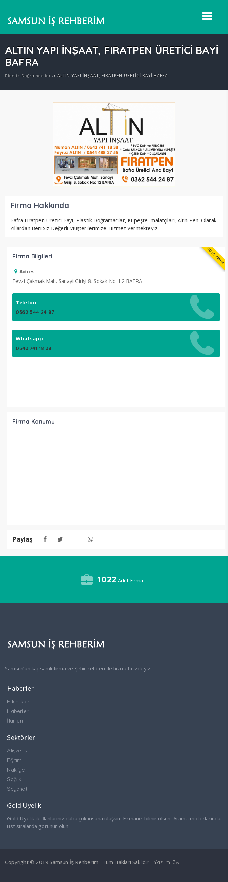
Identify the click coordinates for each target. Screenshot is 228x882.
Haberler (18, 711)
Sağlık (14, 779)
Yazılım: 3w (166, 862)
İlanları (15, 720)
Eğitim (14, 760)
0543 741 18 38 (33, 348)
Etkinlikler (18, 701)
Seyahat (17, 789)
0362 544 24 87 (35, 312)
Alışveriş (17, 750)
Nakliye (16, 769)
